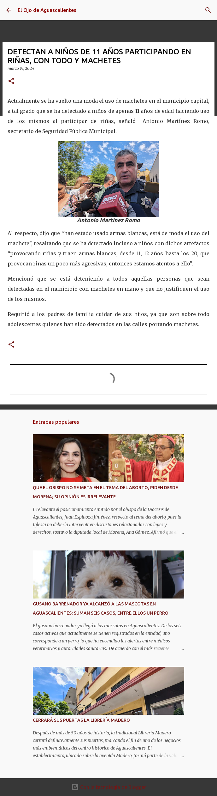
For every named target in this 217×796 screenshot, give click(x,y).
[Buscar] (208, 10)
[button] (11, 81)
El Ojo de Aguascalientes (47, 10)
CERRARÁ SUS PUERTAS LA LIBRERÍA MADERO (81, 720)
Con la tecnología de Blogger (108, 787)
